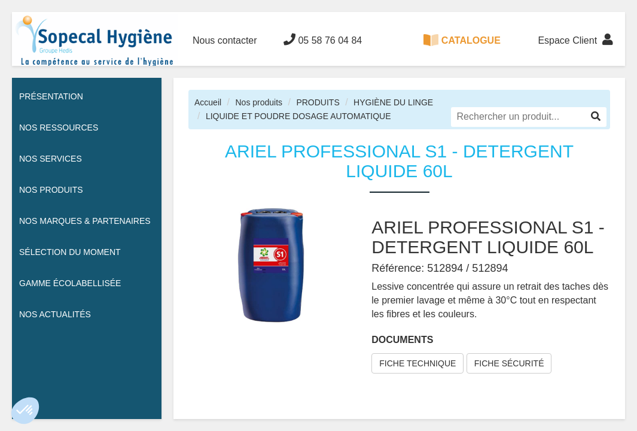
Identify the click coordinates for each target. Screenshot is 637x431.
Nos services (50, 158)
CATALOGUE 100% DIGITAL (462, 50)
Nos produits (258, 102)
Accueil (207, 102)
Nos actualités (55, 314)
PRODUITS (317, 102)
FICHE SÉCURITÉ (509, 363)
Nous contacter (225, 40)
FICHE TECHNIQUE (417, 363)
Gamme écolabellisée (70, 283)
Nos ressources (58, 127)
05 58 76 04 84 (323, 39)
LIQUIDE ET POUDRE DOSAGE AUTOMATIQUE (298, 116)
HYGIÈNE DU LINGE (393, 102)
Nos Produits (51, 190)
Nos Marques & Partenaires (85, 221)
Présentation (51, 96)
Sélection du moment (70, 252)
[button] (25, 410)
